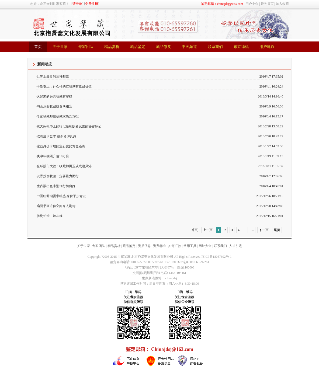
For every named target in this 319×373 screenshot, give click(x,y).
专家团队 (98, 246)
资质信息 (144, 246)
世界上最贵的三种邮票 (53, 76)
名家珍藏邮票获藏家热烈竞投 (58, 116)
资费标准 (159, 246)
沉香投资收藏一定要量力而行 (58, 176)
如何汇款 (174, 246)
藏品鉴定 (129, 246)
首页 (194, 230)
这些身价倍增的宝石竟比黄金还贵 (61, 146)
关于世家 (83, 246)
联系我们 (220, 246)
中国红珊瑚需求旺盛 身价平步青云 (61, 196)
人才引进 (235, 246)
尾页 (277, 230)
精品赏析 (114, 246)
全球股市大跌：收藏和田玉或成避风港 (64, 166)
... (252, 230)
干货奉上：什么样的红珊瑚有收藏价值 (64, 86)
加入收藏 (282, 4)
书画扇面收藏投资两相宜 (54, 106)
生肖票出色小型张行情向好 (56, 186)
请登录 (77, 4)
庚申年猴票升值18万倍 (53, 156)
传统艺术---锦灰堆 (50, 216)
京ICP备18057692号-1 (216, 257)
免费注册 (91, 4)
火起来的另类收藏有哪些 (54, 96)
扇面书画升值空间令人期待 (56, 206)
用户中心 (251, 4)
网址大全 (205, 246)
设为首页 (267, 4)
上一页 (208, 230)
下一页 (264, 230)
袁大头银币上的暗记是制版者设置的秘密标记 (69, 126)
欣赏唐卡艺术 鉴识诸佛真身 (56, 136)
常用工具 (189, 246)
